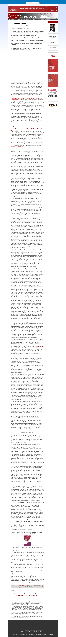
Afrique (39, 623)
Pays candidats (12, 624)
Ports (14, 587)
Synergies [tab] (53, 50)
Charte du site (52, 42)
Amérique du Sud (26, 624)
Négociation (34, 586)
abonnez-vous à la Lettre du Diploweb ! (27, 595)
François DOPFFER (15, 25)
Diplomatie (13, 586)
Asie (30, 19)
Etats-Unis (41, 585)
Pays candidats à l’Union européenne (30, 585)
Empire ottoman (38, 586)
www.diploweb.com (39, 37)
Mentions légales (42, 631)
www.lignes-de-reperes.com (29, 41)
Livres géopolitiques (47, 624)
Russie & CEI (23, 19)
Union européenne (17, 19)
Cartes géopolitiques (11, 19)
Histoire (21, 586)
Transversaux (47, 623)
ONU (30, 586)
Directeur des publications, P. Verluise (23, 633)
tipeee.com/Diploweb (52, 100)
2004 (26, 586)
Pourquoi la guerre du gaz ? (17, 146)
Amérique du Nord (26, 623)
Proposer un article (53, 47)
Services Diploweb (47, 19)
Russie (19, 623)
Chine (33, 623)
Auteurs (52, 44)
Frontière (23, 586)
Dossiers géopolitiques (48, 625)
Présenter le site (46, 633)
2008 (28, 586)
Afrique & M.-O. (34, 19)
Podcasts (55, 623)
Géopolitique (17, 586)
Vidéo (55, 624)
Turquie (38, 585)
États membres (12, 623)
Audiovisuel (42, 19)
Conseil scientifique (53, 34)
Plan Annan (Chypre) (18, 587)
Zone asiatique (33, 624)
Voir (33, 582)
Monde (38, 19)
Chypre (24, 82)
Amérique (27, 19)
